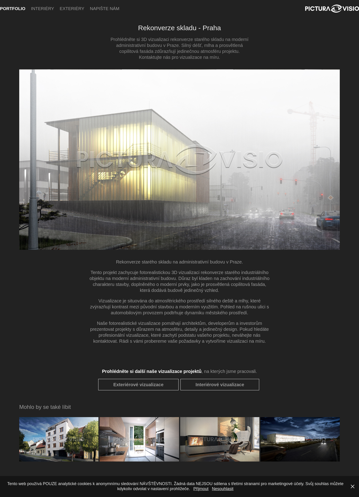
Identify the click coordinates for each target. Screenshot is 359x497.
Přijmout (201, 488)
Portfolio (12, 8)
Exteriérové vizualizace (138, 384)
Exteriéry (72, 8)
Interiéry (42, 8)
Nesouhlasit (223, 488)
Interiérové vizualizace (220, 384)
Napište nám (105, 8)
